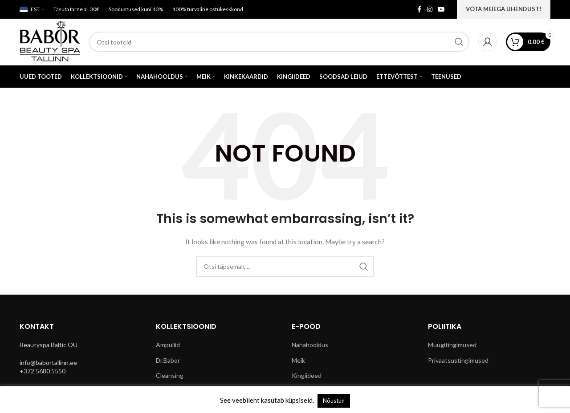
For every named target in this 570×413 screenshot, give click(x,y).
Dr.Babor (168, 360)
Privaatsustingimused (458, 360)
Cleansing (169, 375)
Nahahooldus (310, 344)
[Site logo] (50, 41)
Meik (298, 360)
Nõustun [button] (334, 400)
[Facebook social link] (419, 10)
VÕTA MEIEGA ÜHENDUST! (504, 8)
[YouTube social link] (441, 10)
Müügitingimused (452, 344)
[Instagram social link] (429, 10)
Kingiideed (307, 375)
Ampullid (168, 344)
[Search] (279, 42)
